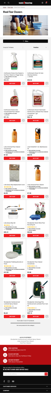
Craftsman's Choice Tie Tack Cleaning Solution (35, 74)
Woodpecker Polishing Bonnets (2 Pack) (13, 262)
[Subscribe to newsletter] (46, 374)
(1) (12, 225)
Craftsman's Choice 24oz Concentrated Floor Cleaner (12, 110)
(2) (12, 187)
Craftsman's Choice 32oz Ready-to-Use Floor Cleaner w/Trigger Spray (14, 74)
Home (4, 7)
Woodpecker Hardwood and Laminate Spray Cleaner (12, 303)
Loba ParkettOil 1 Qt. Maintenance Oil (37, 147)
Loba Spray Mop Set (9, 223)
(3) (36, 227)
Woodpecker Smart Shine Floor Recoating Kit (36, 223)
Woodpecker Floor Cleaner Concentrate (34, 262)
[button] (23, 83)
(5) (36, 308)
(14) (13, 266)
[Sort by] (40, 47)
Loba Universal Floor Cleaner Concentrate (12, 147)
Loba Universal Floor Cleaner (35, 184)
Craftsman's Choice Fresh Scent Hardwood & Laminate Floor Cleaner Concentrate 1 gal (37, 111)
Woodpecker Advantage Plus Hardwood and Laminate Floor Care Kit (37, 303)
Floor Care (10, 7)
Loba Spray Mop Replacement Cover (14, 184)
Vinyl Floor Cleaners (25, 343)
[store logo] (25, 3)
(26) (36, 266)
